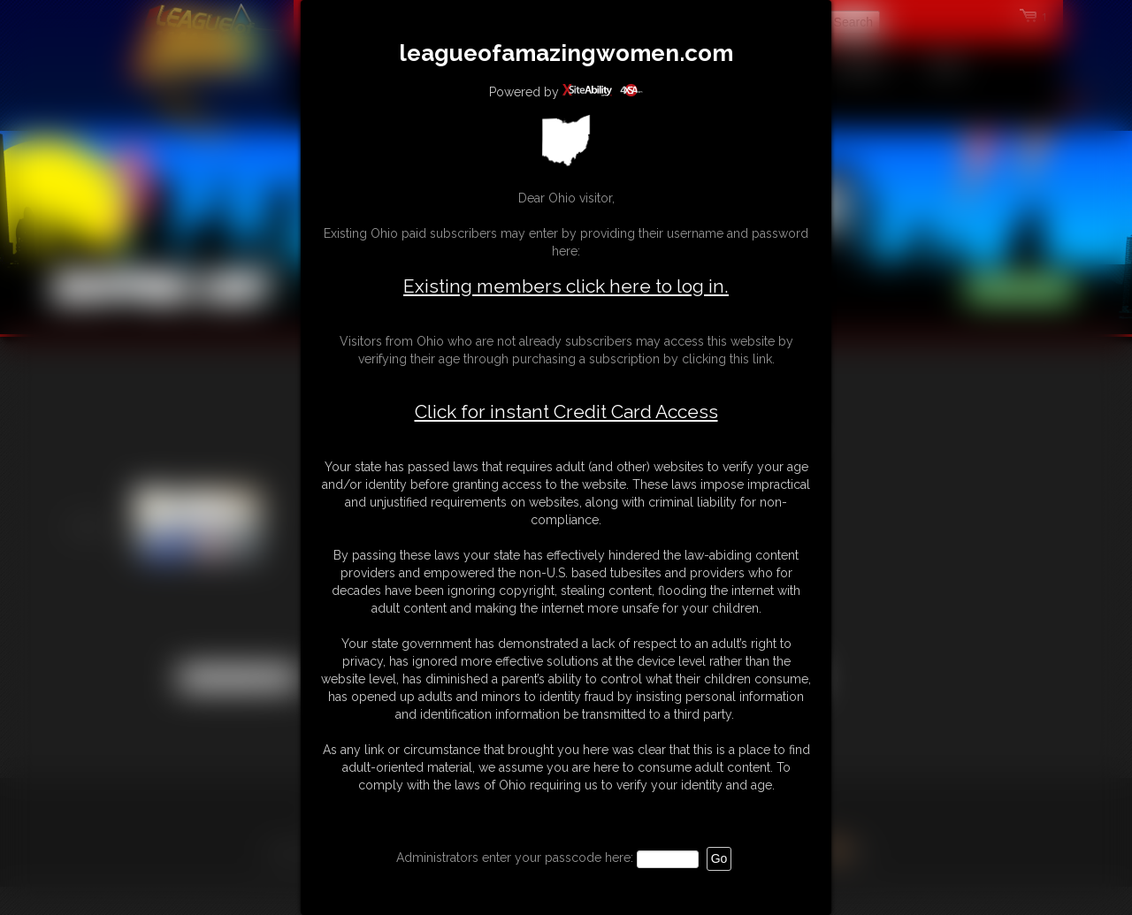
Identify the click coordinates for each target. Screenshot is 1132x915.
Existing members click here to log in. (566, 286)
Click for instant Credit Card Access (566, 412)
